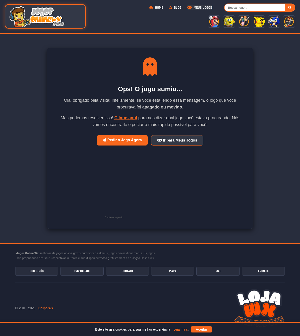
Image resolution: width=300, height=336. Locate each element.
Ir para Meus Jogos (177, 140)
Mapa (172, 271)
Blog (175, 7)
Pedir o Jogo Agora (122, 140)
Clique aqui (125, 118)
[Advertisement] (160, 189)
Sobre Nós (37, 271)
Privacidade (82, 271)
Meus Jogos (199, 7)
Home (156, 7)
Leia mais (180, 329)
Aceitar (201, 329)
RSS (217, 271)
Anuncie (263, 271)
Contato (127, 271)
